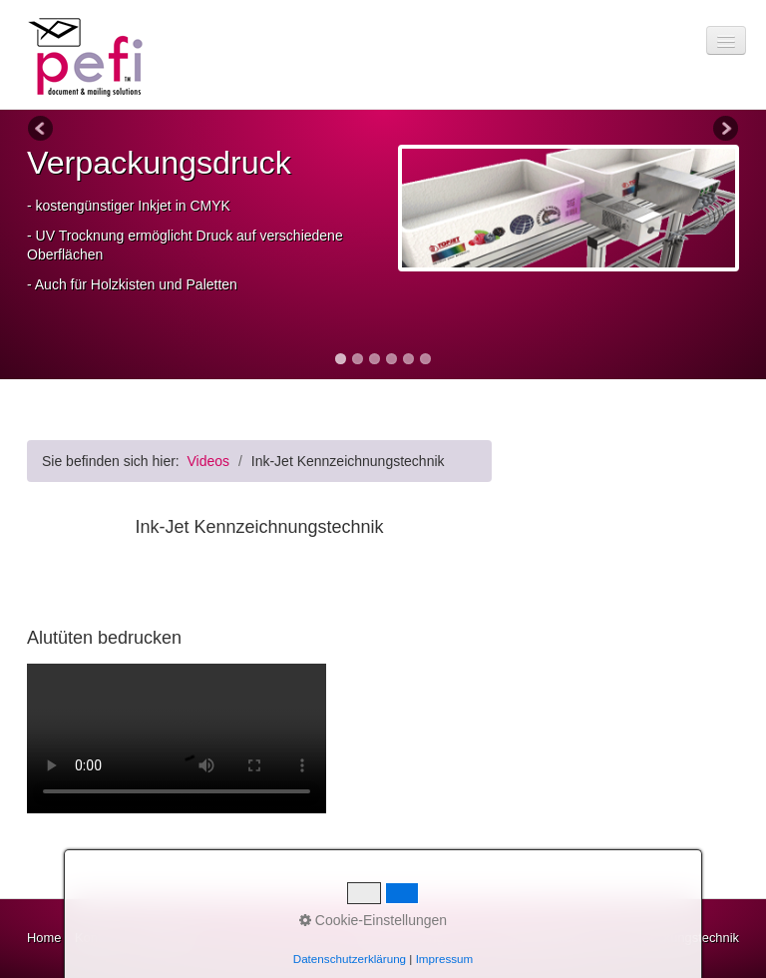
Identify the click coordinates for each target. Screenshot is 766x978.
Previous (42, 130)
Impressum (163, 937)
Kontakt (97, 937)
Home (44, 937)
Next (724, 130)
